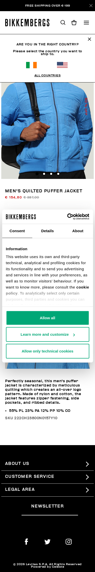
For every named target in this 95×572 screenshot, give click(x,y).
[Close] (91, 5)
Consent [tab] (17, 230)
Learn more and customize (48, 334)
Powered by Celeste (47, 566)
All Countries (47, 75)
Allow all (47, 317)
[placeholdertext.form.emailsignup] (50, 513)
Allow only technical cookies (47, 351)
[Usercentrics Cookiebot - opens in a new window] (67, 216)
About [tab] (77, 230)
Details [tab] (47, 230)
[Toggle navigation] (86, 22)
